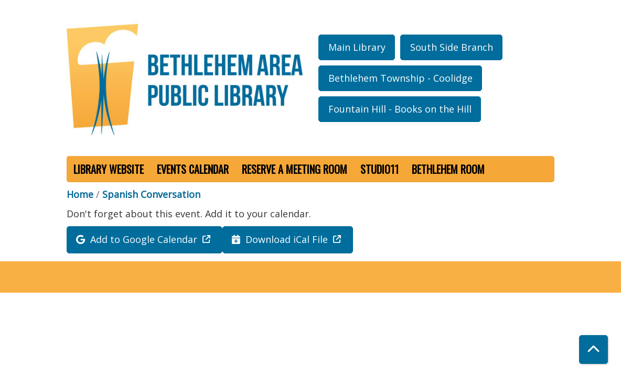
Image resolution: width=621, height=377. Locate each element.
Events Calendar (193, 169)
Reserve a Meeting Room (294, 169)
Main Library (357, 47)
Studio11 (379, 169)
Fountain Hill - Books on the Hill (400, 109)
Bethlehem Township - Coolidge (400, 78)
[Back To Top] (593, 349)
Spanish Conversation (151, 194)
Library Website (108, 169)
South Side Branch (451, 47)
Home (80, 194)
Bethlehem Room (448, 169)
